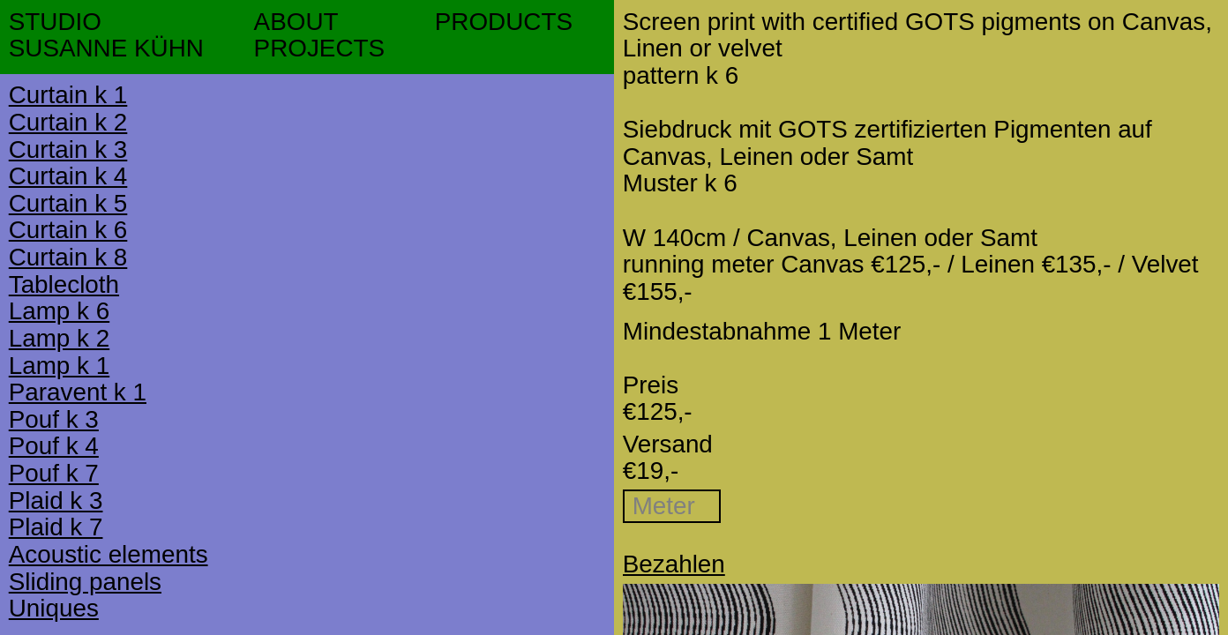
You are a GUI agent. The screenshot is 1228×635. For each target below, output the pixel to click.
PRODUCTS (504, 21)
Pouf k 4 (54, 445)
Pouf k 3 (54, 419)
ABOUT (296, 21)
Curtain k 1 (68, 94)
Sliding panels (85, 581)
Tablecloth (64, 284)
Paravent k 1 (77, 392)
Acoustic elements (108, 554)
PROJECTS (319, 48)
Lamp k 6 (59, 311)
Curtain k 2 (68, 122)
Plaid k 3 (56, 500)
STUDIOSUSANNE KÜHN (106, 35)
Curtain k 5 (68, 203)
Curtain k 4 (68, 176)
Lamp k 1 (59, 365)
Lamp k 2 (59, 338)
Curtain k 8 (68, 257)
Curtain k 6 (68, 229)
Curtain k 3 (68, 149)
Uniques (54, 608)
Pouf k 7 (54, 473)
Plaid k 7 (56, 527)
